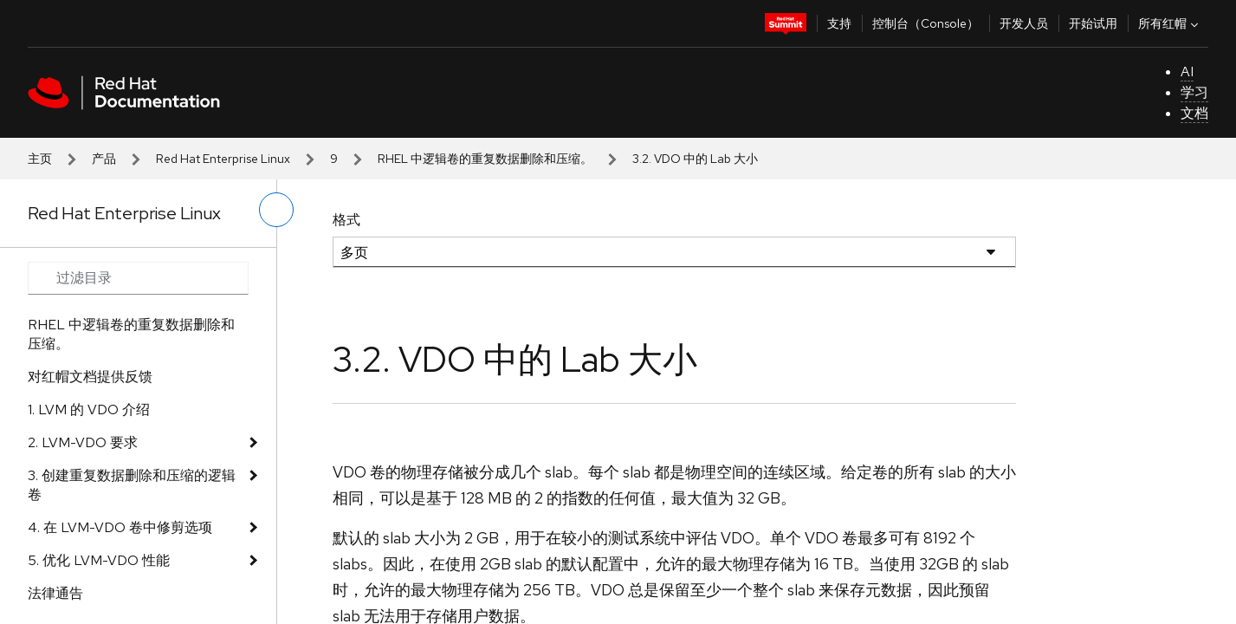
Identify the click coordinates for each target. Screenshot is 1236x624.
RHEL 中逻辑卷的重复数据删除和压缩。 (485, 158)
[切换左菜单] (276, 209)
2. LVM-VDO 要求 (83, 442)
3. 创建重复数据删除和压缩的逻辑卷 (132, 485)
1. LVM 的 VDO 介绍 (89, 409)
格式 (346, 220)
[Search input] (138, 278)
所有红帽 (1170, 23)
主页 (40, 158)
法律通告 (55, 593)
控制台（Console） (925, 23)
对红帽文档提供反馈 (90, 376)
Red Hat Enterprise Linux (223, 158)
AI (1187, 71)
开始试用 (1093, 23)
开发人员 (1024, 23)
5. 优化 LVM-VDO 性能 (99, 560)
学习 (1194, 92)
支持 (839, 23)
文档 (1194, 113)
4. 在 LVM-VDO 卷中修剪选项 (120, 527)
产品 (104, 158)
